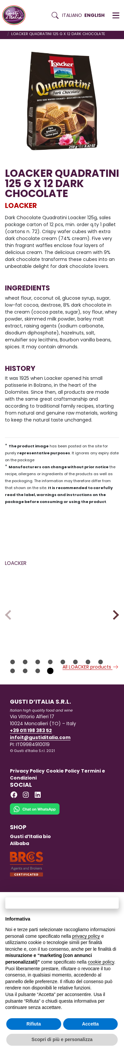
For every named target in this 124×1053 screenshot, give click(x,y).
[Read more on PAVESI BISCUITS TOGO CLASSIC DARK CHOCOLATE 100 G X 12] (92, 595)
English (94, 15)
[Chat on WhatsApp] (35, 823)
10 (25, 681)
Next (114, 620)
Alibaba (19, 853)
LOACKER (21, 205)
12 (50, 681)
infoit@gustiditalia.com (40, 747)
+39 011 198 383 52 (31, 740)
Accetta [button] (90, 1024)
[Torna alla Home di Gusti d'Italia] (16, 15)
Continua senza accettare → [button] (62, 902)
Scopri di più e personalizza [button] (61, 1039)
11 (37, 681)
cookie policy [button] (101, 962)
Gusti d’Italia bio (30, 846)
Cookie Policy (63, 781)
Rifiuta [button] (33, 1024)
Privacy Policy (27, 781)
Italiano (72, 15)
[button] (116, 16)
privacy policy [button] (86, 936)
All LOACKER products (90, 677)
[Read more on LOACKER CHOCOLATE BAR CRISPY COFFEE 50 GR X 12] (32, 595)
